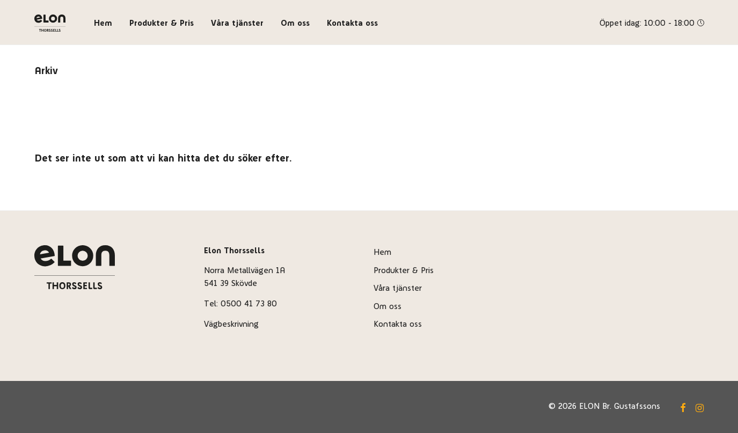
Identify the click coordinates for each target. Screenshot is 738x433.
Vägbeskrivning (231, 324)
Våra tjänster (237, 23)
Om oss (295, 23)
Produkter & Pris (161, 23)
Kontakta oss (352, 23)
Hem (103, 23)
